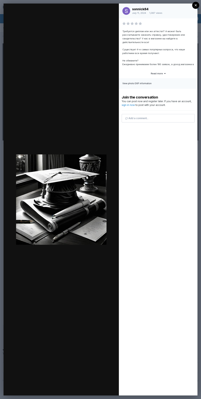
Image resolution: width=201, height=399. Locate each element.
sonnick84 (140, 9)
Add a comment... (136, 118)
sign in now (128, 104)
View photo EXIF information (137, 83)
